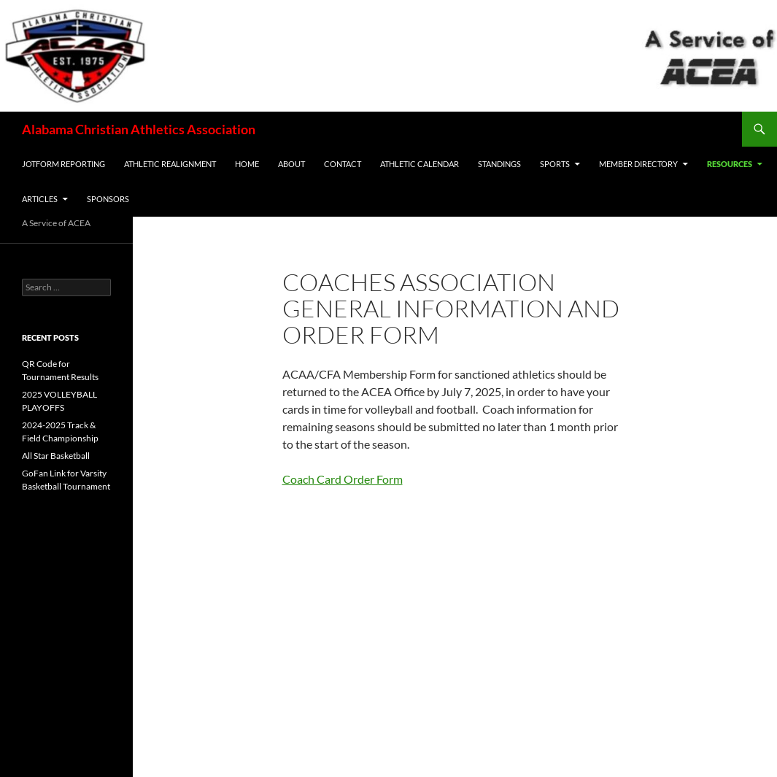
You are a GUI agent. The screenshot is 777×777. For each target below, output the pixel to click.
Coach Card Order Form (342, 479)
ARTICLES (40, 199)
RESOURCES (729, 164)
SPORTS (555, 164)
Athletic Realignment (170, 164)
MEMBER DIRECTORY (638, 164)
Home (247, 164)
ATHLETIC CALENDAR (419, 164)
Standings (499, 164)
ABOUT (291, 164)
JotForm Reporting (63, 164)
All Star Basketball (56, 455)
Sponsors (108, 199)
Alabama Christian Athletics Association (138, 129)
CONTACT (342, 164)
